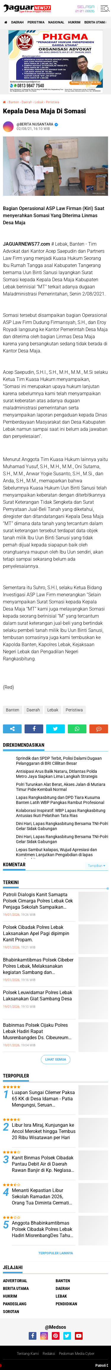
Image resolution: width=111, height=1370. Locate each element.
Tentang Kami (28, 1354)
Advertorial (15, 1280)
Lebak (52, 710)
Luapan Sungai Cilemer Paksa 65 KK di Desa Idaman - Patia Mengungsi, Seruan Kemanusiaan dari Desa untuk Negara (43, 1099)
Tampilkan (96, 866)
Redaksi (49, 1354)
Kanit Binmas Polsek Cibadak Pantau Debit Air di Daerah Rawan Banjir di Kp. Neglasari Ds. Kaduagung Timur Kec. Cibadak (43, 1164)
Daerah (17, 22)
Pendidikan (66, 1303)
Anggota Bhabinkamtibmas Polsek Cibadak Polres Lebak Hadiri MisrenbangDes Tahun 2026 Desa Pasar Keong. (42, 1229)
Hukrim (74, 22)
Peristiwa (36, 22)
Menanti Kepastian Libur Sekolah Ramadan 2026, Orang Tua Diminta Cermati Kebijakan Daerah (40, 1197)
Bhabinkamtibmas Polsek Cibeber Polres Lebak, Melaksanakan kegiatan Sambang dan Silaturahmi (38, 966)
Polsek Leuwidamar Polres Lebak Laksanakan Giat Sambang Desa (37, 996)
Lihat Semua (55, 1059)
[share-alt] (12, 728)
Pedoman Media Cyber (76, 1354)
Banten (12, 710)
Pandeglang (14, 1303)
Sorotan (11, 1311)
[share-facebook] (34, 728)
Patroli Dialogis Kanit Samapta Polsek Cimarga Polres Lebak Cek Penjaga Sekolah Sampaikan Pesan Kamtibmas (38, 901)
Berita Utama (95, 22)
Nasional (56, 22)
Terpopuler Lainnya (55, 1253)
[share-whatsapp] (77, 728)
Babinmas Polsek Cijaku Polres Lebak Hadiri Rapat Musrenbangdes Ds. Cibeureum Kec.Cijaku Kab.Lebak (35, 1031)
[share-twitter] (55, 728)
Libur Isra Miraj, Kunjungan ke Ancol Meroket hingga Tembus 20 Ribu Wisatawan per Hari (43, 1131)
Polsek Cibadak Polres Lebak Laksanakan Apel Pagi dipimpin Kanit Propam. (36, 933)
